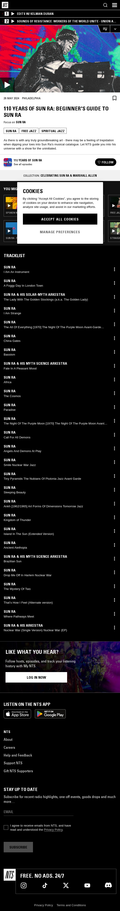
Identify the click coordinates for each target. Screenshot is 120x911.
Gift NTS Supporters (18, 771)
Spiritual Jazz (53, 131)
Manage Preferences (60, 232)
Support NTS (13, 763)
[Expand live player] (115, 29)
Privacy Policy (53, 829)
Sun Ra (21, 122)
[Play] (60, 58)
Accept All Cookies (60, 219)
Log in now (36, 677)
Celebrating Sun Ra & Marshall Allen (69, 175)
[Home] (5, 5)
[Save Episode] (114, 98)
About (8, 739)
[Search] (105, 5)
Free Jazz (29, 131)
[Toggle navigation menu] (114, 5)
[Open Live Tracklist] (104, 29)
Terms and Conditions (71, 905)
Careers (9, 747)
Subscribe (18, 847)
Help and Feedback (18, 755)
